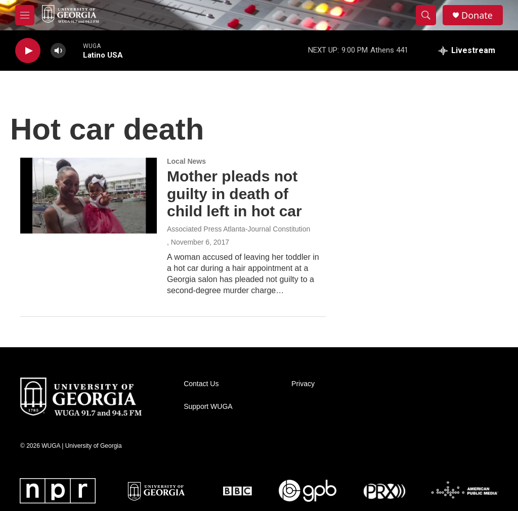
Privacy (303, 384)
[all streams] (467, 50)
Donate (477, 15)
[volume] (58, 50)
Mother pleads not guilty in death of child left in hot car (234, 194)
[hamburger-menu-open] (24, 15)
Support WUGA (208, 406)
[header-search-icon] (426, 15)
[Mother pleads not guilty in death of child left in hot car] (88, 196)
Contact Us (201, 384)
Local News (186, 161)
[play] (28, 51)
